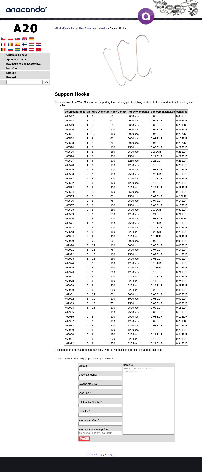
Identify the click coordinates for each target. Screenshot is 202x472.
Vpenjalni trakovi (16, 59)
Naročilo (11, 68)
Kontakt (11, 72)
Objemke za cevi (16, 54)
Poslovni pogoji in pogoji (101, 467)
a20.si (58, 28)
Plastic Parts (70, 28)
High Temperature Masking (93, 28)
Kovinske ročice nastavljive (23, 63)
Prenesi (11, 77)
